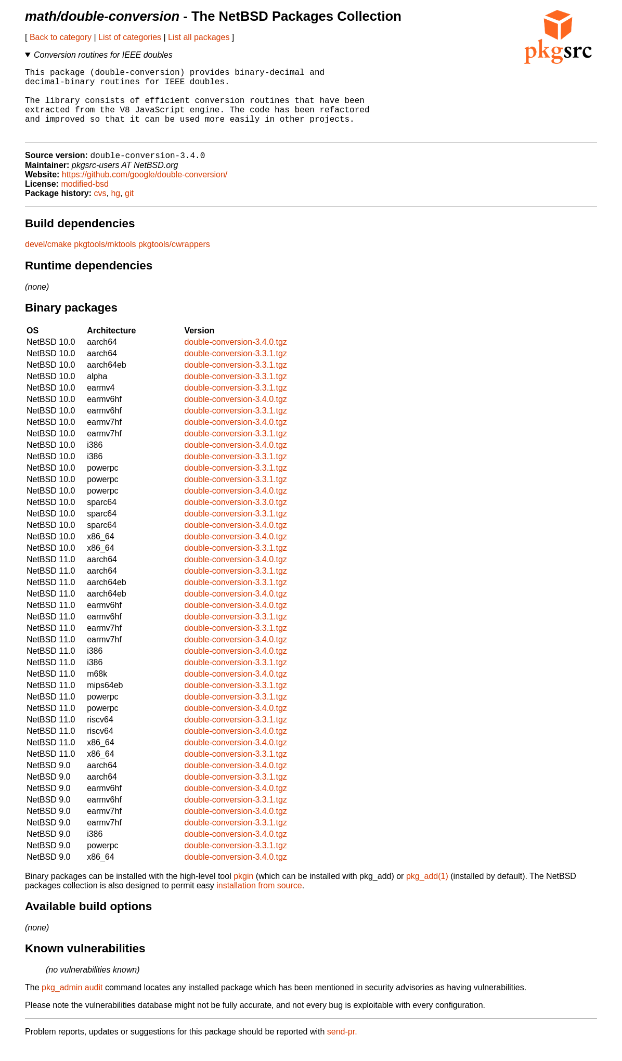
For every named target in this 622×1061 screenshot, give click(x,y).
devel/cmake (48, 260)
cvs (100, 209)
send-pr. (342, 1047)
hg (115, 209)
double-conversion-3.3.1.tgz (235, 369)
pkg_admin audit (72, 1003)
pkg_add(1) (427, 892)
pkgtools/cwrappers (174, 260)
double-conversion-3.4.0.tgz (235, 358)
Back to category (61, 37)
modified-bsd (85, 200)
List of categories (129, 37)
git (129, 209)
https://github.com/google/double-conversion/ (144, 190)
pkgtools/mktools (105, 260)
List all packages (198, 37)
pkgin (243, 892)
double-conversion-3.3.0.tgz (235, 518)
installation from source (259, 901)
